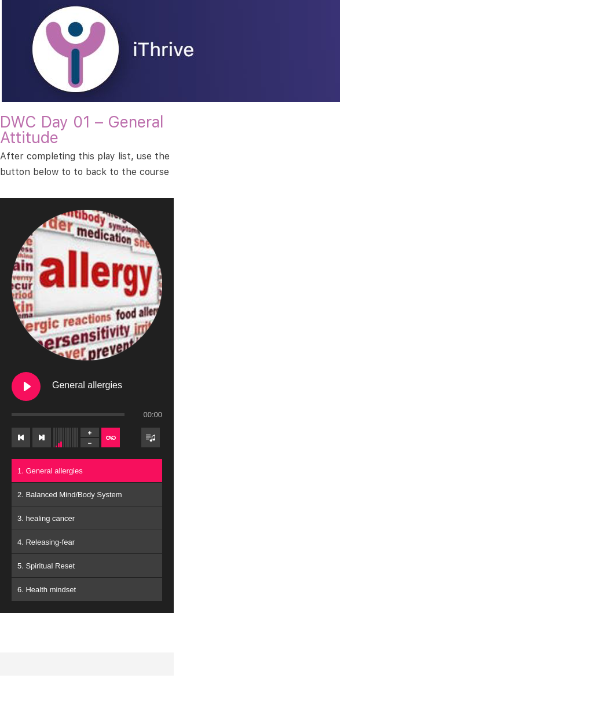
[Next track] (41, 437)
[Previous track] (21, 437)
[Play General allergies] (26, 386)
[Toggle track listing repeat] (110, 437)
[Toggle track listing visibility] (150, 437)
